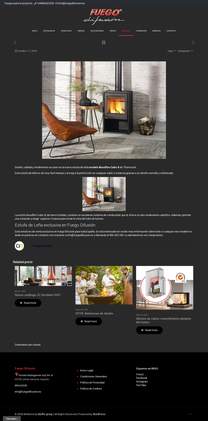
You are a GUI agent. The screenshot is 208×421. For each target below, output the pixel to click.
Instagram (142, 381)
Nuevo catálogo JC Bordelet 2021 (38, 295)
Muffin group (45, 414)
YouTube (141, 385)
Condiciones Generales (93, 376)
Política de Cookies (91, 388)
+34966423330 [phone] (45, 3)
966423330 (21, 385)
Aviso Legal (86, 370)
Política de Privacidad (92, 382)
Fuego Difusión (42, 246)
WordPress (99, 414)
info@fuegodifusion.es (80, 235)
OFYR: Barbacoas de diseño (94, 313)
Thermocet (129, 167)
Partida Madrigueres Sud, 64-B (34, 375)
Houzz (140, 374)
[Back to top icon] (190, 414)
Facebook (141, 377)
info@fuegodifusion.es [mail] (71, 3)
